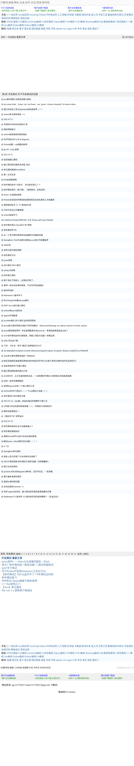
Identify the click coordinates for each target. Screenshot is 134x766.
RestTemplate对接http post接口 (16, 300)
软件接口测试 (9, 275)
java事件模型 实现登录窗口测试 (17, 99)
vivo (65, 28)
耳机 (48, 28)
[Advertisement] (26, 65)
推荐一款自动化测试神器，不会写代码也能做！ (24, 285)
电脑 (9, 28)
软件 (27, 2)
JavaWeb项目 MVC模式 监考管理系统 (20, 321)
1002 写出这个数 (11, 341)
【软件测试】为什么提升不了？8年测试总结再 (27, 574)
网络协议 (15, 18)
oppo (69, 28)
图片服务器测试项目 (12, 477)
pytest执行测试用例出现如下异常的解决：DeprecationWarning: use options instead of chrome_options (45, 326)
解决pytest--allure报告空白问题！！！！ (21, 441)
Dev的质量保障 (10, 180)
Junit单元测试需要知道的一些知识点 (19, 356)
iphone (59, 28)
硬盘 (43, 28)
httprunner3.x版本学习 (13, 295)
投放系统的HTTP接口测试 (15, 366)
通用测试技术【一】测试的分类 (17, 205)
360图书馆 (4, 668)
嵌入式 (94, 15)
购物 (11, 2)
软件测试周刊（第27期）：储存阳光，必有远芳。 (25, 190)
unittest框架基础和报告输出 (15, 134)
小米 (74, 28)
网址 (16, 2)
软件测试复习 (9, 577)
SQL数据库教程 (107, 21)
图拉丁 (95, 28)
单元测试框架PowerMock (14, 170)
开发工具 (102, 15)
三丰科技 (18, 668)
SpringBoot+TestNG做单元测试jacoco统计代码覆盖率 (26, 240)
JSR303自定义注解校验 (14, 210)
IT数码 (4, 2)
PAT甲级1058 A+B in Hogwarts (16, 139)
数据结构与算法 (116, 15)
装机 (89, 28)
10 (41, 554)
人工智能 (62, 15)
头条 (22, 2)
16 (60, 554)
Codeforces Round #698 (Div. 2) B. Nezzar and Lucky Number (28, 220)
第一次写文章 (9, 175)
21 (75, 554)
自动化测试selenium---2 (14, 487)
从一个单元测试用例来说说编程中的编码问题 (23, 235)
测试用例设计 (9, 129)
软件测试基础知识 (11, 431)
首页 (3, 37)
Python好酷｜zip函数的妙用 (15, 144)
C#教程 (40, 25)
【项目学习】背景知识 (13, 416)
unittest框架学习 (10, 215)
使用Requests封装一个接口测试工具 (19, 386)
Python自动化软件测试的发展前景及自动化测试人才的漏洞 (29, 200)
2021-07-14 (8, 421)
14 (53, 554)
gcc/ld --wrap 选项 (11, 149)
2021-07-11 (8, 119)
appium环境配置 (10, 316)
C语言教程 (120, 21)
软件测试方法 (9, 255)
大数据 (77, 15)
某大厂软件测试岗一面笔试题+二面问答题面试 (27, 564)
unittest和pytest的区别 (13, 311)
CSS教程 (22, 21)
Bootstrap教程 (92, 21)
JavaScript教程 (34, 21)
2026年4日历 (45, 668)
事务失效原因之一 (11, 411)
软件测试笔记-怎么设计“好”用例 (18, 225)
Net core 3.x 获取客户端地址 (17, 590)
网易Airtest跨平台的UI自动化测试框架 (20, 436)
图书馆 (46, 2)
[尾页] (86, 554)
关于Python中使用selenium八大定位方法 (24, 571)
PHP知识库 (51, 15)
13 (50, 554)
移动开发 (86, 15)
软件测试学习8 (10, 230)
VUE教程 (70, 21)
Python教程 (18, 25)
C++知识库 (12, 15)
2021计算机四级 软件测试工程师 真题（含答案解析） (27, 461)
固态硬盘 (36, 28)
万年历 (36, 668)
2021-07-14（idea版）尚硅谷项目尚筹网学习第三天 (25, 401)
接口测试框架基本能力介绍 (15, 371)
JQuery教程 (59, 21)
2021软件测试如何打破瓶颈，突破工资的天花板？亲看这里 (29, 336)
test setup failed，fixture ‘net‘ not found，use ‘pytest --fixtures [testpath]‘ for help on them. (40, 104)
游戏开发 (5, 18)
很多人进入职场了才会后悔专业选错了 (20, 456)
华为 (79, 28)
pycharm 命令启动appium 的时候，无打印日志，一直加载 (28, 472)
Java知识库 (23, 15)
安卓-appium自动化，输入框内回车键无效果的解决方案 (27, 492)
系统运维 (24, 18)
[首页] (79, 554)
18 (66, 554)
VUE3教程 (80, 21)
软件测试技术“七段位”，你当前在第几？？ (22, 185)
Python (42, 15)
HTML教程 (12, 21)
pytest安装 (8, 260)
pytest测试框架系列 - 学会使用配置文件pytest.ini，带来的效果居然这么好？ (36, 331)
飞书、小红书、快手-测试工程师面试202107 (23, 346)
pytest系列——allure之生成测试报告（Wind (25, 561)
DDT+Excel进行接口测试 (14, 306)
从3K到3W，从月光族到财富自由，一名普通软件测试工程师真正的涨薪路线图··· (38, 376)
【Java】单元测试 (11, 587)
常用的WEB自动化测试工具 (16, 124)
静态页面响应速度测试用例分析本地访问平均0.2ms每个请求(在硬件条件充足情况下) (40, 361)
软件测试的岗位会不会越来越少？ (18, 426)
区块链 (70, 15)
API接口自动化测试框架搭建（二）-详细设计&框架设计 (28, 406)
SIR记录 (7, 245)
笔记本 (15, 28)
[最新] (18, 554)
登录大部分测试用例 (12, 250)
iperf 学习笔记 (9, 568)
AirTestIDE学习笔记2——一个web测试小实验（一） (26, 391)
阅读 (38, 2)
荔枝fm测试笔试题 (12, 482)
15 (57, 554)
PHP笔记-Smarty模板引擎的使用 (19, 580)
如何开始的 (9, 290)
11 (44, 554)
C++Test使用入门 (11, 584)
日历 (33, 2)
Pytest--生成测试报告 (13, 195)
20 (72, 554)
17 (63, 554)
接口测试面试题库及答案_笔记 (17, 165)
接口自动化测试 (10, 467)
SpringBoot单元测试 (12, 451)
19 (69, 554)
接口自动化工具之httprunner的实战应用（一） (23, 109)
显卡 (21, 28)
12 (47, 554)
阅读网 (25, 668)
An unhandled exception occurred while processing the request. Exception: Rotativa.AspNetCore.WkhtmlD (46, 351)
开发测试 (128, 15)
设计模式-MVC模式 (12, 265)
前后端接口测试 (10, 160)
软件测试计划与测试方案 (14, 396)
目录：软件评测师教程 (13, 381)
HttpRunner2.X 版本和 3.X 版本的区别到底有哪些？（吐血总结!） (32, 497)
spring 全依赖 (9, 270)
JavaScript (34, 15)
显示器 (27, 28)
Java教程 (8, 25)
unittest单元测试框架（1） (15, 114)
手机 (53, 28)
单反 (84, 28)
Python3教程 (30, 25)
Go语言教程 (47, 21)
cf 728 (6, 446)
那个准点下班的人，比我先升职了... (19, 280)
